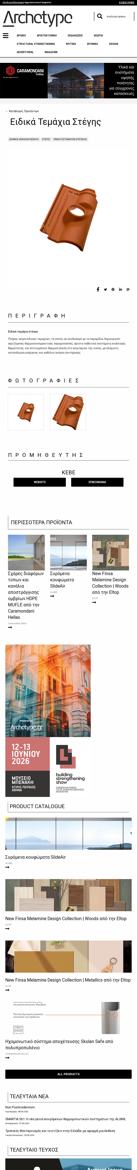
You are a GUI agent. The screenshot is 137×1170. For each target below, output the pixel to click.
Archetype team (11, 1123)
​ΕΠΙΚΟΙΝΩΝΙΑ (97, 482)
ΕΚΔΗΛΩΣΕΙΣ (75, 35)
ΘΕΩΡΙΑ (98, 35)
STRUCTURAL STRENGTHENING (36, 44)
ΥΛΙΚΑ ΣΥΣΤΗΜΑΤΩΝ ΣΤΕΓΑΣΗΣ (70, 139)
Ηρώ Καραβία (11, 1112)
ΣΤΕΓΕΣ (46, 139)
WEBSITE (40, 482)
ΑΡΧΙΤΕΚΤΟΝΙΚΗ (47, 35)
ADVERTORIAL (25, 52)
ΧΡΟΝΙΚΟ (92, 44)
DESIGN (113, 44)
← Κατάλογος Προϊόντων (22, 111)
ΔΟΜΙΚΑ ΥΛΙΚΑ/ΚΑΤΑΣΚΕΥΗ (24, 139)
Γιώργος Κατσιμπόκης (14, 1135)
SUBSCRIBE (126, 2)
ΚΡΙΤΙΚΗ (71, 44)
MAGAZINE (51, 52)
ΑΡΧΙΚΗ (21, 35)
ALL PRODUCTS (68, 1074)
